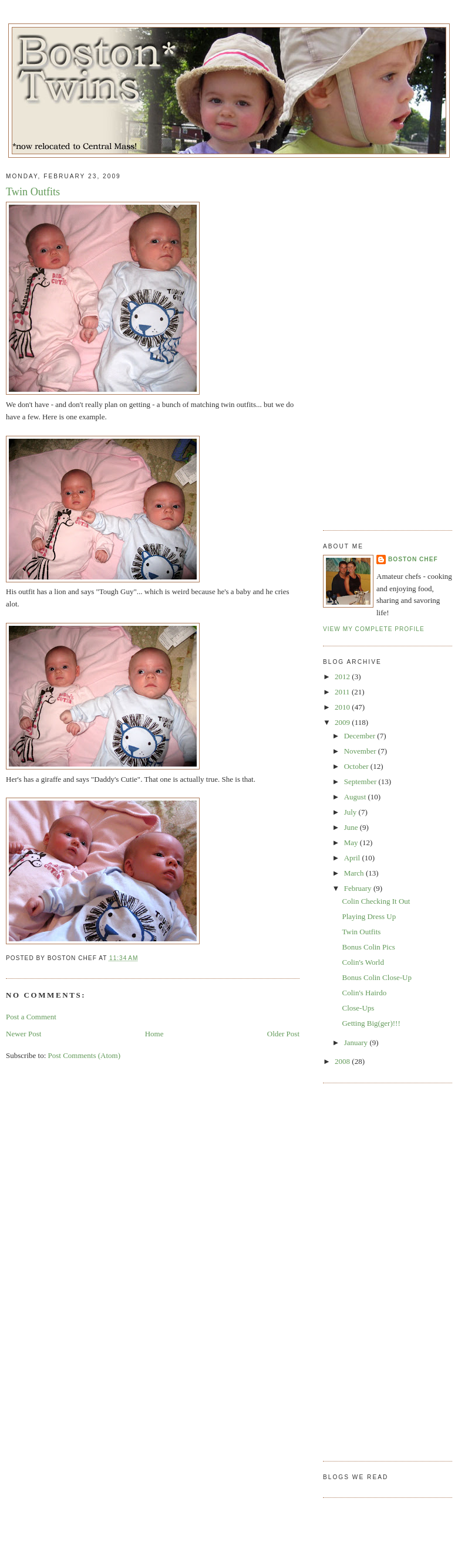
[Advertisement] (371, 340)
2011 (343, 691)
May (352, 842)
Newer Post (23, 1033)
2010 (343, 707)
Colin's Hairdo (364, 992)
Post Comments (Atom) (84, 1055)
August (356, 796)
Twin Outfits (33, 192)
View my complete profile (374, 629)
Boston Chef (413, 559)
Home (154, 1033)
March (355, 873)
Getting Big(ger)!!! (371, 1023)
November (361, 751)
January (357, 1042)
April (353, 857)
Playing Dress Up (369, 916)
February (358, 888)
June (352, 827)
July (351, 812)
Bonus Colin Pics (368, 946)
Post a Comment (31, 1016)
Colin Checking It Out (376, 901)
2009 (343, 722)
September (361, 781)
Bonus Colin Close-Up (376, 977)
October (357, 766)
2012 (343, 676)
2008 (343, 1061)
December (361, 735)
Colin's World (362, 962)
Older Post (283, 1033)
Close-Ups (358, 1007)
